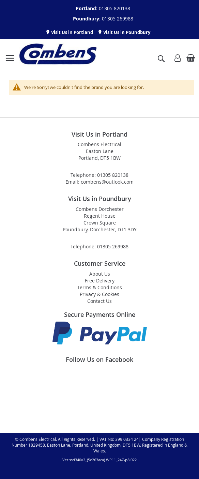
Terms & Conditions (99, 287)
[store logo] (57, 54)
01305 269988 (117, 18)
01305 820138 (114, 8)
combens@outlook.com (107, 182)
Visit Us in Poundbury (126, 32)
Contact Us (99, 301)
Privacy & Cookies (99, 294)
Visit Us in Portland (71, 32)
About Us (99, 274)
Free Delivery (99, 280)
